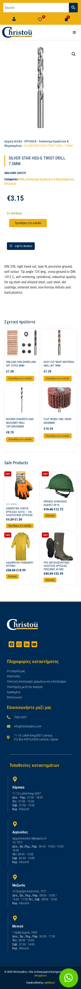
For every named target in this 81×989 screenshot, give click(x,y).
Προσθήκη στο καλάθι (28, 223)
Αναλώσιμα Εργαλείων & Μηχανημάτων (49, 179)
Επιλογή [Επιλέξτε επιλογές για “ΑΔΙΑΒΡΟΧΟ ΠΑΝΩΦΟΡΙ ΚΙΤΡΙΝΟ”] (12, 576)
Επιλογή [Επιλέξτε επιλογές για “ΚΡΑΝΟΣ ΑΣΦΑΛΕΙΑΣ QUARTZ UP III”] (50, 515)
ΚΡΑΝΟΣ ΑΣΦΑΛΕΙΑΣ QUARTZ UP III (55, 503)
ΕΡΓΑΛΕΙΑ (30, 141)
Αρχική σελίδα (13, 141)
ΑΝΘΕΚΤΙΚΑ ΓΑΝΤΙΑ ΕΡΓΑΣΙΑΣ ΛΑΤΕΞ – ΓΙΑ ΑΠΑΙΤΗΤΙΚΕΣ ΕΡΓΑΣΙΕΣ (19, 512)
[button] (74, 54)
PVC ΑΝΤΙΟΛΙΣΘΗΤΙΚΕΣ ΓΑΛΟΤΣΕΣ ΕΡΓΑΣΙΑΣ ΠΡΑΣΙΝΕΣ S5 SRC (57, 566)
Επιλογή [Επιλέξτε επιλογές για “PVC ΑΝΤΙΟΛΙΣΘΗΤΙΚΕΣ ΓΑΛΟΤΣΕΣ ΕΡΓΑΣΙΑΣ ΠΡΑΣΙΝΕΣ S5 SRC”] (50, 580)
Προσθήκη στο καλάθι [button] (20, 378)
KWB (21, 179)
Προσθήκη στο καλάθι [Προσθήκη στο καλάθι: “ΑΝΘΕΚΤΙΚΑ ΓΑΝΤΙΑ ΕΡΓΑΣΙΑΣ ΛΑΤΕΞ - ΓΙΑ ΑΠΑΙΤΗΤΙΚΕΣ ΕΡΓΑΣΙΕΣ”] (19, 525)
